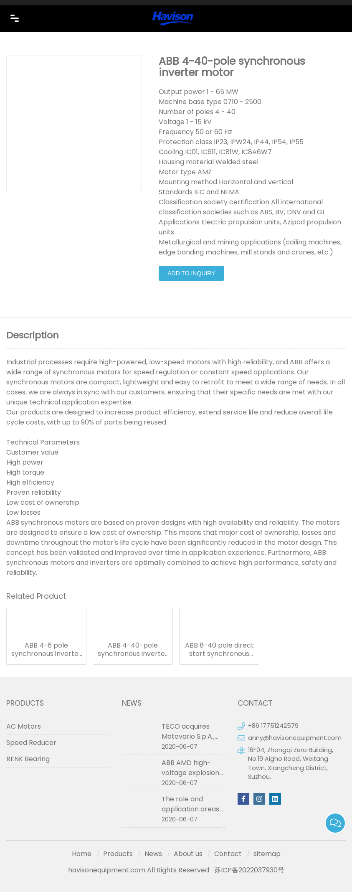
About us (188, 854)
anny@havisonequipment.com (295, 738)
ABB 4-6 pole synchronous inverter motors (46, 649)
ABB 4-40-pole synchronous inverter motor (133, 649)
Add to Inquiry (191, 273)
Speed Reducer (31, 742)
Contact (228, 854)
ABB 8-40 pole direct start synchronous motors (219, 649)
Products (118, 854)
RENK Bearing (28, 759)
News (153, 854)
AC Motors (23, 726)
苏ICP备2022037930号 (249, 870)
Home (81, 854)
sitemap (267, 854)
